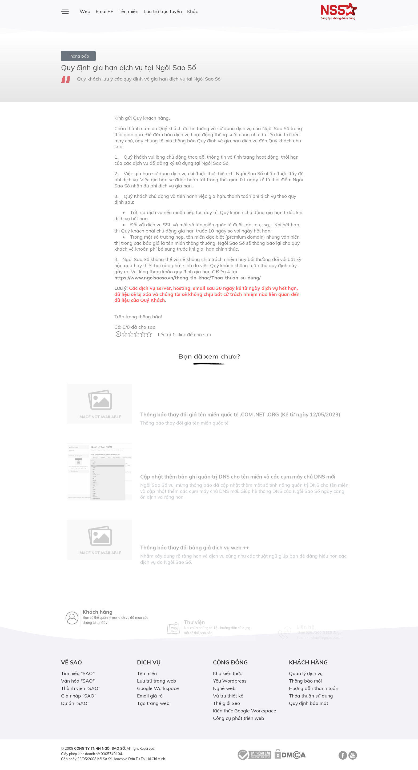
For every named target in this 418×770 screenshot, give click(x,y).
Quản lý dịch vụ (306, 673)
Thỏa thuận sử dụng (311, 696)
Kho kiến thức (227, 673)
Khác (192, 11)
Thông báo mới (305, 681)
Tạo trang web (153, 703)
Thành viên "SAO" (80, 688)
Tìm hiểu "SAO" (78, 673)
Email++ (104, 11)
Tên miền (128, 11)
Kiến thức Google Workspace (244, 710)
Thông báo (78, 56)
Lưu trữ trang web (156, 681)
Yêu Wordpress (230, 681)
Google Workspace (158, 688)
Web (85, 11)
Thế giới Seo (226, 703)
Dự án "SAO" (75, 703)
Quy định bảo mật (308, 703)
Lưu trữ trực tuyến (163, 11)
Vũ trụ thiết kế (228, 696)
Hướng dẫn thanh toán (313, 688)
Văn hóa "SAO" (78, 681)
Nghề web (224, 688)
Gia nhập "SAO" (78, 696)
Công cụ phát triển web (238, 718)
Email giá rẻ (150, 696)
